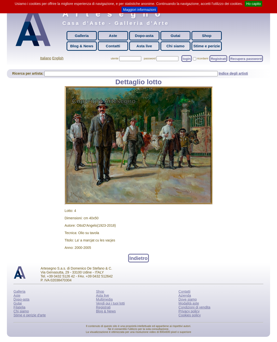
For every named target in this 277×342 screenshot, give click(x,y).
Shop (206, 36)
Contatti (113, 46)
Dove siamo (187, 299)
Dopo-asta (144, 36)
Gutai (175, 36)
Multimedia (104, 299)
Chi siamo (175, 46)
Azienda (184, 295)
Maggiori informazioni (139, 10)
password (150, 58)
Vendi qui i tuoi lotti (110, 303)
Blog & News (81, 46)
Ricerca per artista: (28, 73)
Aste (113, 36)
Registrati (218, 58)
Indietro (138, 258)
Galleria (81, 36)
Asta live (144, 46)
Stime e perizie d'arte (30, 315)
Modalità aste (188, 303)
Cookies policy (189, 315)
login (186, 58)
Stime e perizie (206, 46)
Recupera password (246, 58)
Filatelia (19, 307)
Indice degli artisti (233, 73)
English (58, 58)
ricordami (202, 58)
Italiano (45, 58)
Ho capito (253, 4)
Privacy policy (189, 311)
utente (115, 58)
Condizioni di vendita (194, 307)
